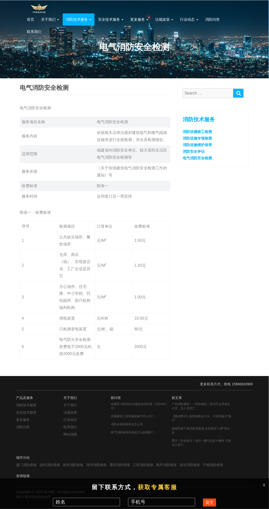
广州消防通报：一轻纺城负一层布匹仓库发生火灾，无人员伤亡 (201, 406)
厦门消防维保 (26, 465)
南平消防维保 (166, 465)
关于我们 (50, 19)
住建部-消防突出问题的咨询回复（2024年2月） (139, 406)
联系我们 (34, 32)
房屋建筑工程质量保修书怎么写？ (133, 416)
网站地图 (70, 434)
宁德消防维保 (213, 465)
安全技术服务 (110, 19)
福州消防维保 (50, 465)
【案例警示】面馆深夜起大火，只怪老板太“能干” (201, 418)
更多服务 (139, 19)
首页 (30, 19)
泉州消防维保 (73, 465)
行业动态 (189, 19)
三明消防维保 (143, 465)
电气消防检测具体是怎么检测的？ (133, 432)
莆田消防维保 (120, 465)
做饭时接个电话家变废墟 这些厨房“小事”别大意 (201, 430)
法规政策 (164, 19)
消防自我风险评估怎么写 (127, 424)
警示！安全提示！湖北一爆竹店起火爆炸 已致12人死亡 (201, 443)
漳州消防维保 (96, 465)
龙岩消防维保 (189, 465)
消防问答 (212, 19)
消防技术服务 (78, 19)
